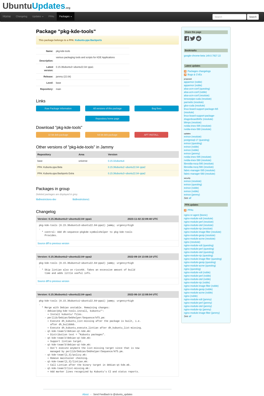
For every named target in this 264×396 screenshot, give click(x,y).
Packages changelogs (199, 71)
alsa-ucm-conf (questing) (197, 88)
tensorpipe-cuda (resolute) (197, 98)
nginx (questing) (192, 269)
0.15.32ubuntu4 (116, 161)
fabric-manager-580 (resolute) (199, 173)
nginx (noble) (191, 296)
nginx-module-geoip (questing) (200, 262)
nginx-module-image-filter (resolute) (202, 232)
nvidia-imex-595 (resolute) (197, 125)
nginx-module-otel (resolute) (198, 225)
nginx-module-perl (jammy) (198, 302)
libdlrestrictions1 (81, 199)
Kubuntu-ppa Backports (88, 40)
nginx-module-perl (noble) (197, 275)
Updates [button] (37, 16)
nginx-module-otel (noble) (197, 279)
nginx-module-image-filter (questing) (203, 259)
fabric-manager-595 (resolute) (199, 170)
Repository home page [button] (107, 118)
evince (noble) (191, 146)
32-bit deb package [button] (58, 134)
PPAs (51, 16)
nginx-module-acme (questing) (200, 265)
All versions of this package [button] (107, 108)
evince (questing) (193, 143)
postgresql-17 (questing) (196, 140)
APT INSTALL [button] (151, 134)
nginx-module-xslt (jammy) (198, 299)
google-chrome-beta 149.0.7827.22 (202, 55)
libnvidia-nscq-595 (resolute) (199, 163)
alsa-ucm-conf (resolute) (196, 95)
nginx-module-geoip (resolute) (199, 235)
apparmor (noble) (193, 82)
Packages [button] (65, 16)
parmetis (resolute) (194, 102)
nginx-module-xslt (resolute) (198, 218)
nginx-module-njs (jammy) (197, 309)
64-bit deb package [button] (107, 134)
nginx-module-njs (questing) (198, 255)
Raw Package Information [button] (58, 108)
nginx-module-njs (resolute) (198, 228)
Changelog (21, 16)
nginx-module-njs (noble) (197, 282)
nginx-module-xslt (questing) (199, 245)
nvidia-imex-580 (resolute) (197, 129)
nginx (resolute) (192, 242)
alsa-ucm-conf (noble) (195, 92)
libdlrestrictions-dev (46, 199)
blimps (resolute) (192, 122)
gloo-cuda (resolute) (194, 105)
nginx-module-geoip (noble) (198, 289)
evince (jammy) (192, 153)
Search (253, 17)
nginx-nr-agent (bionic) (196, 215)
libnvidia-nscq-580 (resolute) (199, 167)
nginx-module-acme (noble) (198, 292)
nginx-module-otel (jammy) (198, 306)
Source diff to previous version (53, 243)
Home (7, 16)
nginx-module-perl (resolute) (198, 221)
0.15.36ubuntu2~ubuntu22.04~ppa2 (126, 167)
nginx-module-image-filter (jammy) (202, 313)
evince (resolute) (193, 136)
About (85, 394)
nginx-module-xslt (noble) (197, 272)
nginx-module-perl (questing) (199, 248)
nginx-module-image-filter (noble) (201, 286)
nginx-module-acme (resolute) (199, 238)
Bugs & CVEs (195, 74)
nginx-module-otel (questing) (199, 252)
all (190, 198)
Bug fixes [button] (156, 108)
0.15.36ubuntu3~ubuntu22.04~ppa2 (126, 173)
